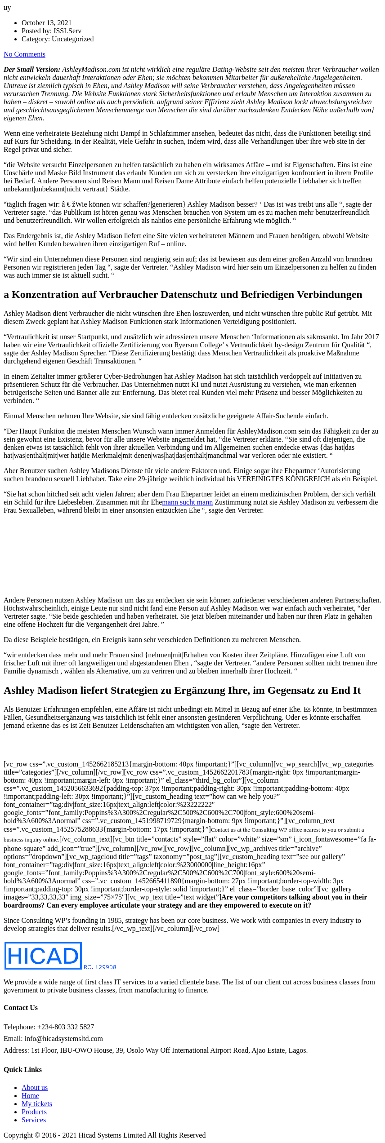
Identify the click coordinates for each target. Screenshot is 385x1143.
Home (30, 1095)
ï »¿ (71, 555)
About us (35, 1087)
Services (34, 1120)
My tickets (37, 1104)
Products (34, 1112)
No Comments (24, 54)
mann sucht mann (187, 502)
